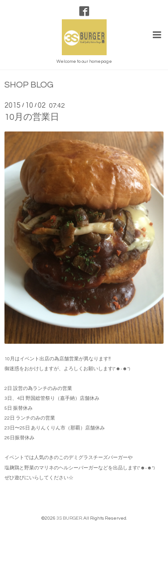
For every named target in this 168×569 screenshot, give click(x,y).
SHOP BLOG (28, 85)
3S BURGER (69, 518)
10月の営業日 (31, 117)
